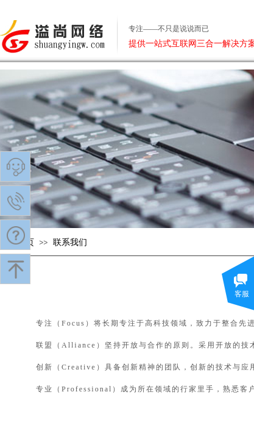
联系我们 (70, 242)
